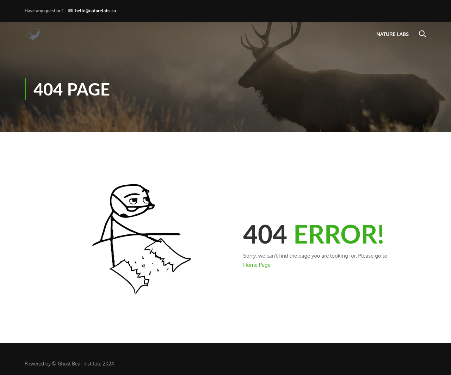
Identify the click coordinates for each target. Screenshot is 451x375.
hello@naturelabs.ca (95, 10)
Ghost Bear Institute (79, 364)
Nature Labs (392, 34)
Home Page (257, 265)
